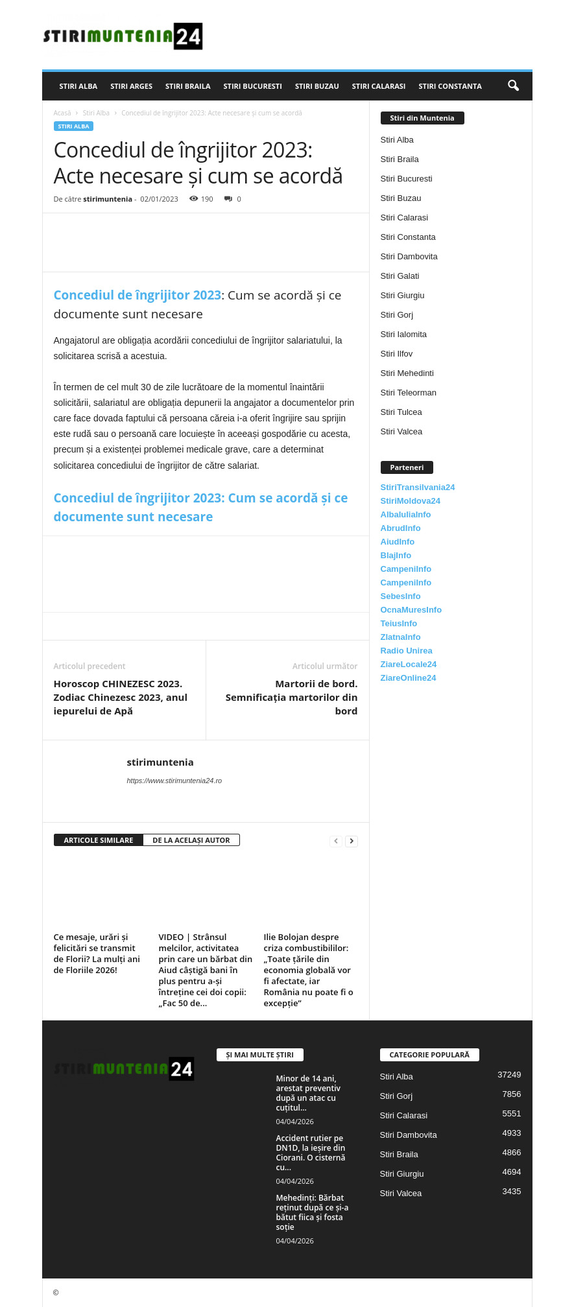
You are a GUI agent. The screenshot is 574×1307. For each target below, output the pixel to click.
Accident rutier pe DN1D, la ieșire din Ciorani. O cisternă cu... (311, 1153)
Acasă (62, 112)
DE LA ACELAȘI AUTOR (191, 840)
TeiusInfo (399, 623)
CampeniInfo (406, 569)
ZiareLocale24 (409, 664)
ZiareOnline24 (408, 678)
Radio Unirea (407, 650)
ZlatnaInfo (401, 637)
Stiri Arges (131, 86)
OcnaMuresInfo (411, 610)
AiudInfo (398, 542)
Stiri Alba (79, 86)
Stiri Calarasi (379, 86)
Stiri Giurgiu (403, 295)
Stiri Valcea (402, 431)
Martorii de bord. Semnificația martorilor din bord (292, 697)
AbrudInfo (401, 528)
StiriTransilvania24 (418, 487)
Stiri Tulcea (401, 412)
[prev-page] (335, 840)
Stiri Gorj (397, 315)
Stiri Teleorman (408, 392)
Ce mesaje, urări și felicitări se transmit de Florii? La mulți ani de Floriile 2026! (97, 953)
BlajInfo (396, 555)
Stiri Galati (400, 276)
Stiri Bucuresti (253, 86)
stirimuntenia (107, 199)
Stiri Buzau (317, 86)
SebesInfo (401, 596)
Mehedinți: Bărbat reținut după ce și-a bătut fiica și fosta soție (312, 1212)
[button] (513, 86)
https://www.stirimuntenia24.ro (174, 780)
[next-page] (351, 840)
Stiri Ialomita (404, 334)
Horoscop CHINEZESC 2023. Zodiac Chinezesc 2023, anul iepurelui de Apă (121, 697)
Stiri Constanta (450, 86)
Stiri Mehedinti (407, 373)
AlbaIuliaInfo (406, 514)
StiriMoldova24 (410, 501)
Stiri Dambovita (409, 256)
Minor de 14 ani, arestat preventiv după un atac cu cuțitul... (308, 1093)
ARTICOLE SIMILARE (99, 840)
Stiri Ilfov (397, 354)
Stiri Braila (188, 86)
